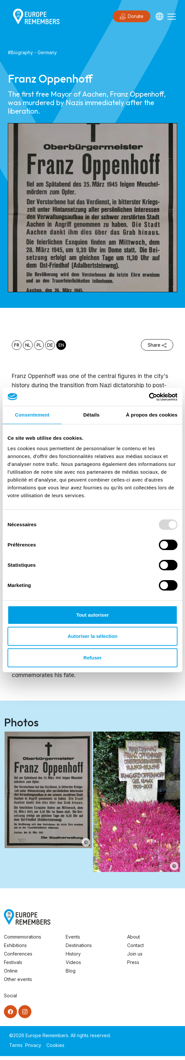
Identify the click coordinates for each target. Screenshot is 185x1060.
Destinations (79, 945)
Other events (18, 979)
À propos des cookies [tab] (151, 415)
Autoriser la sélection (93, 636)
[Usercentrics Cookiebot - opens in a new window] (148, 397)
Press (133, 962)
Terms (16, 1045)
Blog (71, 970)
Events (73, 937)
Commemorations (22, 937)
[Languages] (159, 16)
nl (27, 345)
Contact (135, 945)
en (61, 345)
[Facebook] (10, 1011)
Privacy (33, 1045)
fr (16, 345)
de (50, 345)
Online (11, 970)
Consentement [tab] (32, 415)
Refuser (92, 657)
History (73, 954)
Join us (135, 954)
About (133, 937)
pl (39, 345)
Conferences (18, 954)
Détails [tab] (91, 415)
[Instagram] (24, 1011)
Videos (73, 962)
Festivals (13, 962)
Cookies (55, 1045)
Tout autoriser (92, 615)
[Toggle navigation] (171, 16)
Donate (131, 16)
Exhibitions (15, 945)
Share (157, 345)
